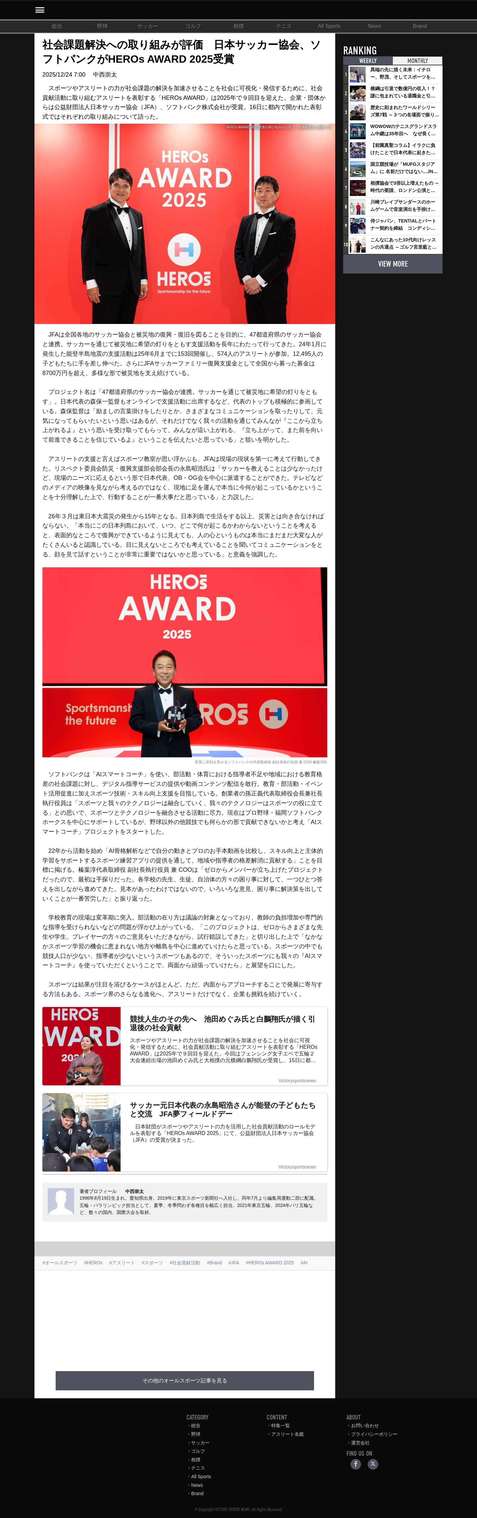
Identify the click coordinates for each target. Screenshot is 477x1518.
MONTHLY (417, 61)
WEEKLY (368, 61)
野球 (102, 26)
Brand (420, 26)
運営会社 (360, 1442)
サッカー (147, 26)
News (374, 26)
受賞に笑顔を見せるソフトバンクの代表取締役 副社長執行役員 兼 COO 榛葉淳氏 (261, 762)
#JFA (234, 1262)
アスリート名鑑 (287, 1434)
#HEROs (93, 1262)
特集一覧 (280, 1425)
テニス (284, 26)
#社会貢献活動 (185, 1262)
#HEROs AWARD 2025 (270, 1262)
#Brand (214, 1262)
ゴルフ (193, 26)
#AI (304, 1262)
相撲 (238, 26)
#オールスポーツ (60, 1262)
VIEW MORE (393, 263)
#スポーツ (152, 1262)
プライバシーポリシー (374, 1434)
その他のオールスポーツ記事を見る (184, 1380)
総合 (57, 26)
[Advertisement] (184, 1316)
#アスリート (122, 1262)
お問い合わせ (365, 1425)
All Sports (329, 26)
